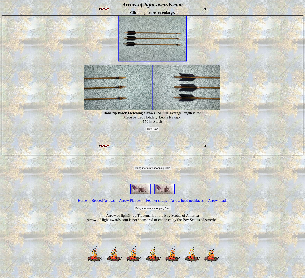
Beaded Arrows (103, 200)
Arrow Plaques (130, 200)
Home (82, 200)
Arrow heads (217, 200)
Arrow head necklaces (186, 200)
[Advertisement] (152, 230)
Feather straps (156, 200)
